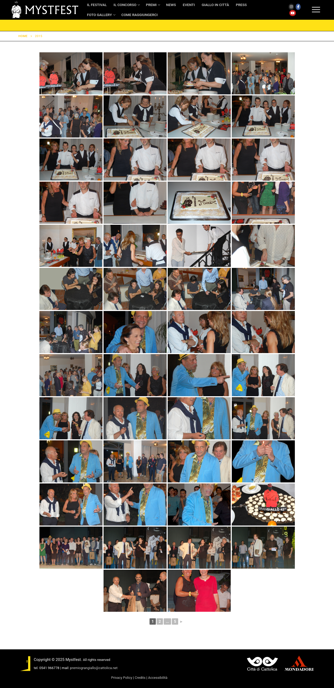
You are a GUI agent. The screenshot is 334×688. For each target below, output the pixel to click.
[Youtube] (292, 13)
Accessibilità (157, 678)
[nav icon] (316, 10)
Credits (140, 678)
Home (23, 36)
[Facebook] (298, 7)
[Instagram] (291, 7)
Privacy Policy (121, 678)
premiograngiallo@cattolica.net (94, 668)
